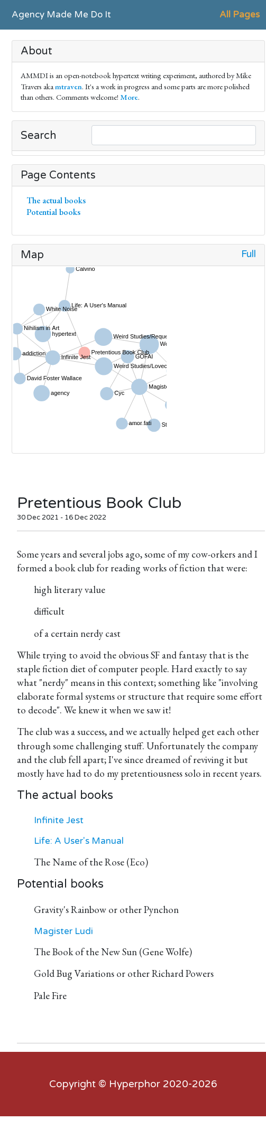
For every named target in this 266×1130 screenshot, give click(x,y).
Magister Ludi (63, 931)
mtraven (68, 86)
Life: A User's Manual (79, 840)
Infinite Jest (59, 820)
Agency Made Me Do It (61, 14)
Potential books (55, 212)
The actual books (58, 200)
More (129, 97)
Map (32, 255)
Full (248, 254)
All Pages (239, 14)
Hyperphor (134, 1084)
